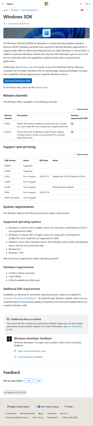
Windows (15, 10)
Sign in (88, 3)
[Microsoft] (46, 4)
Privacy (63, 413)
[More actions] (87, 10)
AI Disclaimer (11, 413)
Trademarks (52, 417)
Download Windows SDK (17, 80)
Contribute (52, 413)
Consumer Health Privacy (16, 417)
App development (29, 10)
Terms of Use (38, 417)
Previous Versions (27, 413)
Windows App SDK (28, 67)
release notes (41, 87)
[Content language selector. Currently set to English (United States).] (18, 406)
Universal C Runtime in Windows (19, 298)
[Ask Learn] (82, 10)
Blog (40, 413)
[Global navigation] (3, 3)
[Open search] (81, 3)
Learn (5, 10)
